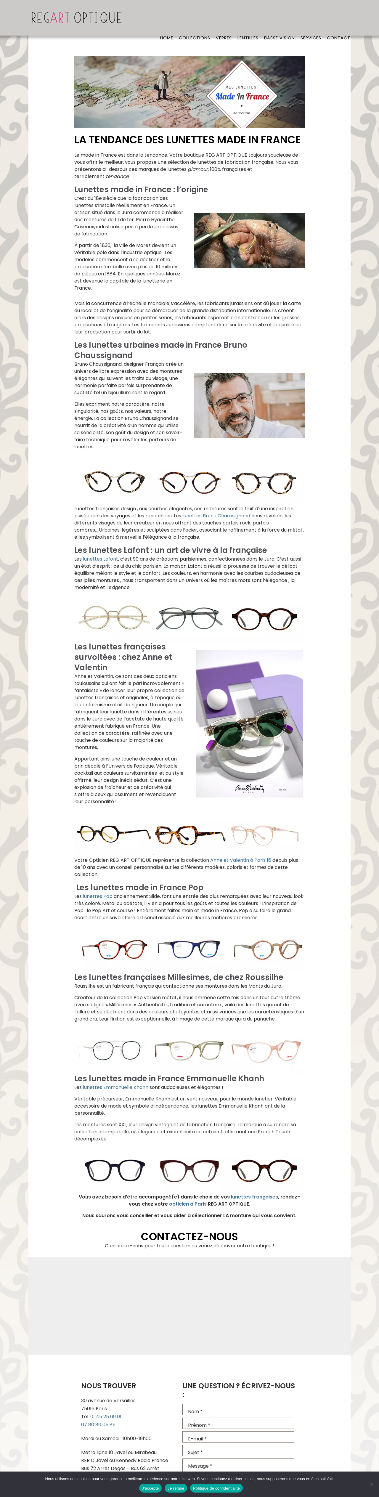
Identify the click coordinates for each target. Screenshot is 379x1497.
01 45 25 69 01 (105, 1416)
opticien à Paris (188, 1204)
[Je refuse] (372, 1484)
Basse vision (279, 19)
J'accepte (150, 1488)
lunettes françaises (254, 1196)
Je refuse (176, 1488)
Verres (223, 19)
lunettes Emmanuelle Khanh (115, 1087)
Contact (338, 19)
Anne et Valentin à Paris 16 (240, 860)
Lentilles (247, 19)
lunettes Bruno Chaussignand (216, 515)
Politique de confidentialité (216, 1488)
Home (164, 19)
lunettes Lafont (100, 559)
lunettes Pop (98, 896)
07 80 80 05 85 (98, 1424)
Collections (193, 19)
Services (310, 19)
